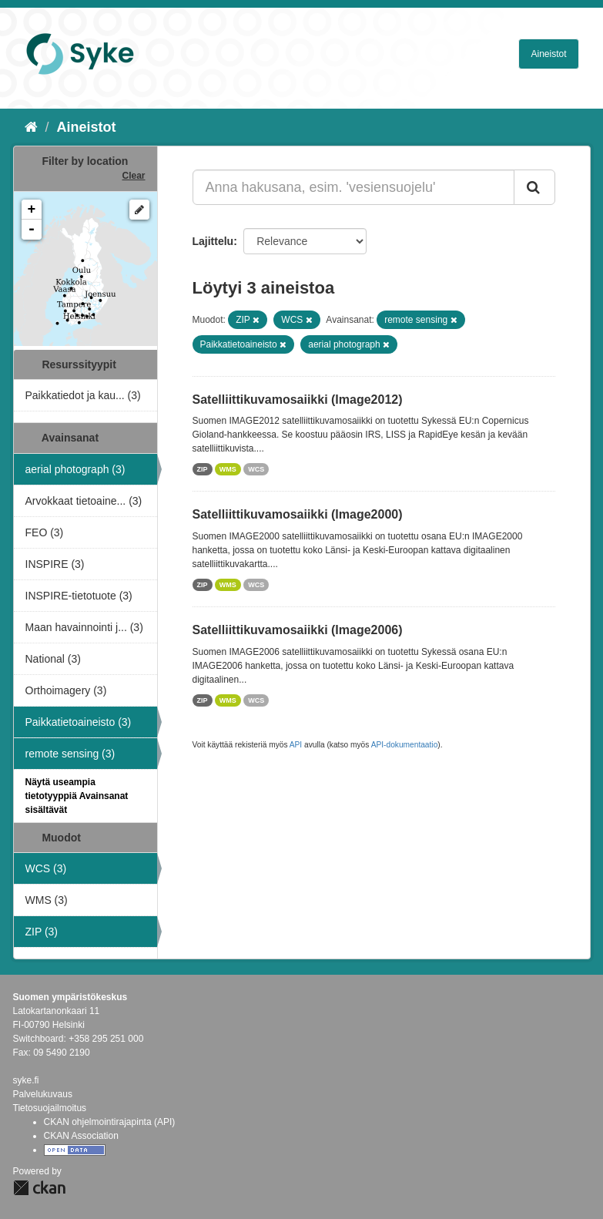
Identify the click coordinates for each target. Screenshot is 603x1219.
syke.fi (26, 1080)
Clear (133, 175)
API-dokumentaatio (404, 744)
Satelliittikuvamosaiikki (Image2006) (298, 629)
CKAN (39, 1188)
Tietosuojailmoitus (50, 1108)
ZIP (202, 469)
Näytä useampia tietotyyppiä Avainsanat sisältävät (77, 796)
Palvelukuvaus (42, 1094)
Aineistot (548, 54)
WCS (256, 469)
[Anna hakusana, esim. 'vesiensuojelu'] (353, 187)
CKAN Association (81, 1135)
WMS (227, 469)
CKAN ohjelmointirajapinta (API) (110, 1122)
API (296, 744)
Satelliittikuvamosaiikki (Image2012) (298, 399)
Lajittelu (213, 241)
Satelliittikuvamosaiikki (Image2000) (298, 514)
